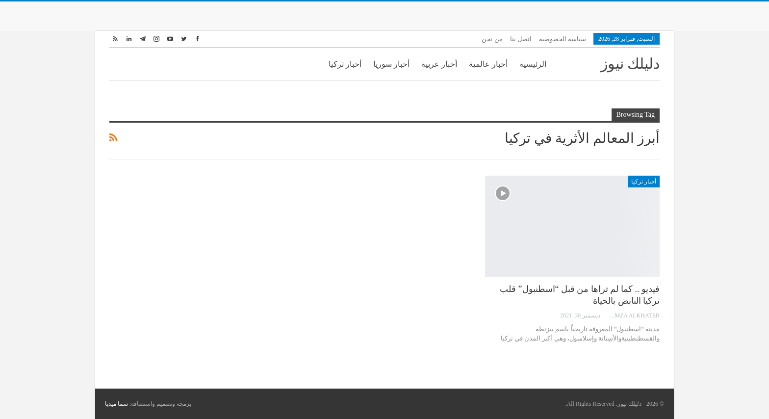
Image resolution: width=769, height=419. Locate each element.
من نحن (492, 39)
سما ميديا (116, 403)
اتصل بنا (521, 39)
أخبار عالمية (488, 64)
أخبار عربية (439, 64)
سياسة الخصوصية (562, 39)
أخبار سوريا (391, 64)
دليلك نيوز (630, 63)
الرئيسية (532, 64)
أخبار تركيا (345, 64)
